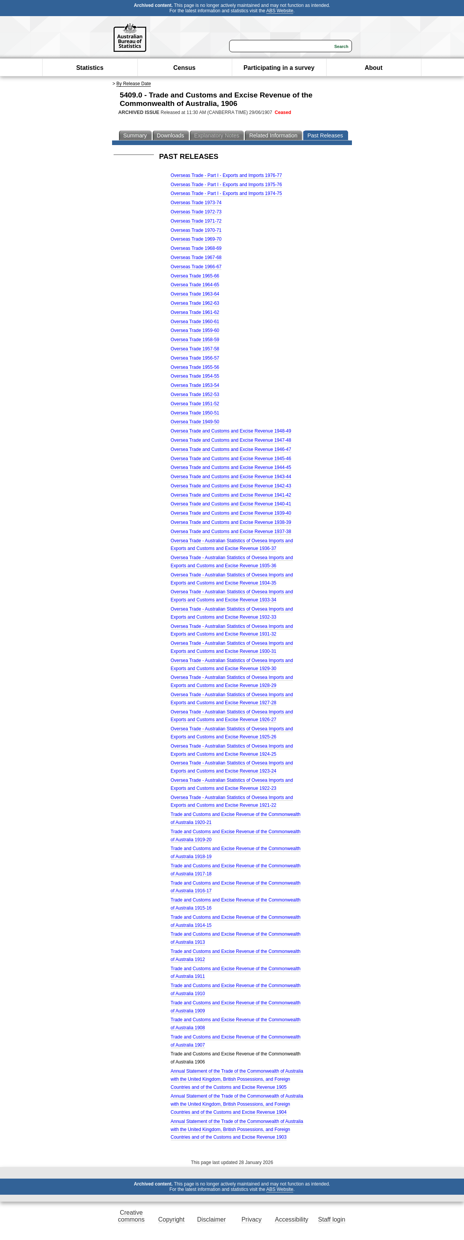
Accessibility (291, 1219)
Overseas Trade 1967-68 (196, 257)
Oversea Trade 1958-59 (195, 339)
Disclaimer (211, 1219)
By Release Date (133, 83)
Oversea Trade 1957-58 (195, 349)
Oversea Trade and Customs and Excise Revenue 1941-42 (231, 495)
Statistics (89, 67)
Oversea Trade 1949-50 (195, 421)
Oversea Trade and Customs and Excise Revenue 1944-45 (231, 467)
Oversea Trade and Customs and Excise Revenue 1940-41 (231, 504)
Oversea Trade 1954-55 (195, 376)
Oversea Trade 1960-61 (195, 321)
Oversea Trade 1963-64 (195, 294)
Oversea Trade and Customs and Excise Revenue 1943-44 (231, 476)
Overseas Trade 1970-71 (196, 230)
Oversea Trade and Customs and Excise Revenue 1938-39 (231, 522)
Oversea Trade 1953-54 (195, 385)
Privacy (251, 1219)
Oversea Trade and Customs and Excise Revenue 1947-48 (231, 440)
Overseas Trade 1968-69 (196, 248)
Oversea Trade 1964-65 (195, 284)
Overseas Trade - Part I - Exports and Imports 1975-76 (226, 184)
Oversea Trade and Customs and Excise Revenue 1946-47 (231, 449)
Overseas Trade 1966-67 (196, 266)
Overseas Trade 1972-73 (196, 212)
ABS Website (279, 10)
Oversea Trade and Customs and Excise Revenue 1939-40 (231, 513)
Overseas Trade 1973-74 (196, 202)
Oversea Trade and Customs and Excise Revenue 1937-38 (231, 531)
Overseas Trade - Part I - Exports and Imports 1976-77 (226, 175)
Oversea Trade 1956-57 (195, 358)
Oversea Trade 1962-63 (195, 303)
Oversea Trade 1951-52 (195, 403)
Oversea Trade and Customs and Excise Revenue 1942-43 (231, 486)
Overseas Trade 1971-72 (196, 221)
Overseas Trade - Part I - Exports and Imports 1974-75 (226, 193)
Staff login (331, 1219)
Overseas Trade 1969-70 (196, 239)
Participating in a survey (278, 67)
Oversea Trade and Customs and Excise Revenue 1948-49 (231, 431)
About (373, 67)
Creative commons (131, 1216)
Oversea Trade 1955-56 (195, 367)
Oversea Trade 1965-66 (195, 276)
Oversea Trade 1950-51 (195, 413)
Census (184, 67)
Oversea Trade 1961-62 (195, 312)
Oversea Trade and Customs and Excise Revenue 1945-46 (231, 458)
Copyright (171, 1219)
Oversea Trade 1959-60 (195, 330)
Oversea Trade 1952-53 (195, 394)
